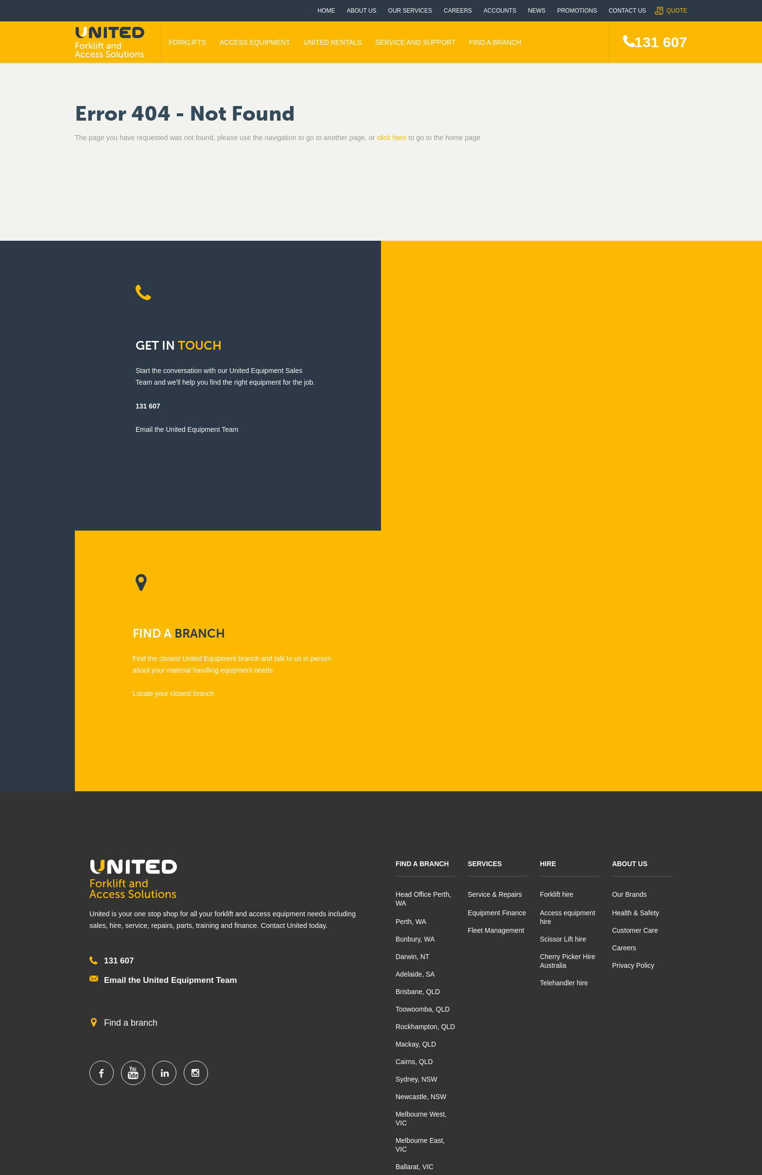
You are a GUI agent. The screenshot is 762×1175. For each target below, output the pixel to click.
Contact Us (627, 10)
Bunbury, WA (415, 678)
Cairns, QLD (414, 801)
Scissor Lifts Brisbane (481, 1067)
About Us (361, 10)
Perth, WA (411, 661)
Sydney (338, 1022)
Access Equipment (255, 42)
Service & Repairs (495, 634)
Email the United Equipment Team (170, 719)
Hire (548, 603)
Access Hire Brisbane (480, 1084)
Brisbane (466, 1022)
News (536, 10)
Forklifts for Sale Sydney (361, 1050)
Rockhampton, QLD (425, 766)
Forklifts (187, 42)
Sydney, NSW (416, 818)
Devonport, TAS (419, 923)
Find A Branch (495, 42)
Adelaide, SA (415, 713)
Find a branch (130, 763)
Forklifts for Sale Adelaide (611, 1050)
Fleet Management (496, 670)
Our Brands (629, 634)
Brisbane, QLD (418, 731)
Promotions (577, 10)
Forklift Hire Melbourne (233, 1067)
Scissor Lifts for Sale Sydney (367, 1100)
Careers (458, 10)
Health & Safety (635, 652)
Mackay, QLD (416, 783)
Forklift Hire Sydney (353, 1067)
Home (326, 10)
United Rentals (333, 42)
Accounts (500, 10)
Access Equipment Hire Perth (119, 1084)
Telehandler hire (564, 722)
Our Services (410, 10)
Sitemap (634, 1161)
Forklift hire (556, 634)
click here (392, 138)
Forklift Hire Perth (101, 1067)
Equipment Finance (497, 652)
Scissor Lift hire (563, 678)
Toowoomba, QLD (423, 748)
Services (485, 603)
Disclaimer (580, 1161)
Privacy (525, 1161)
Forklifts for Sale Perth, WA (115, 1050)
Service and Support (415, 42)
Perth (86, 1022)
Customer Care (635, 670)
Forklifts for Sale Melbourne (240, 1050)
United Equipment (111, 42)
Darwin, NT (413, 696)
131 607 (661, 42)
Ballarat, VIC (415, 906)
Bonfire (343, 1161)
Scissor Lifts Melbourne (234, 1100)
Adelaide (589, 1022)
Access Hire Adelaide (604, 1067)
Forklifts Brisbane (474, 1050)
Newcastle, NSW (421, 836)
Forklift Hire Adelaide (603, 1100)
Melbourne (221, 1022)
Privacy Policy (633, 705)
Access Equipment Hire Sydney (371, 1084)
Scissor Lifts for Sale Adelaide (617, 1084)
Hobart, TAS (414, 941)
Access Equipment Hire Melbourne (251, 1084)
